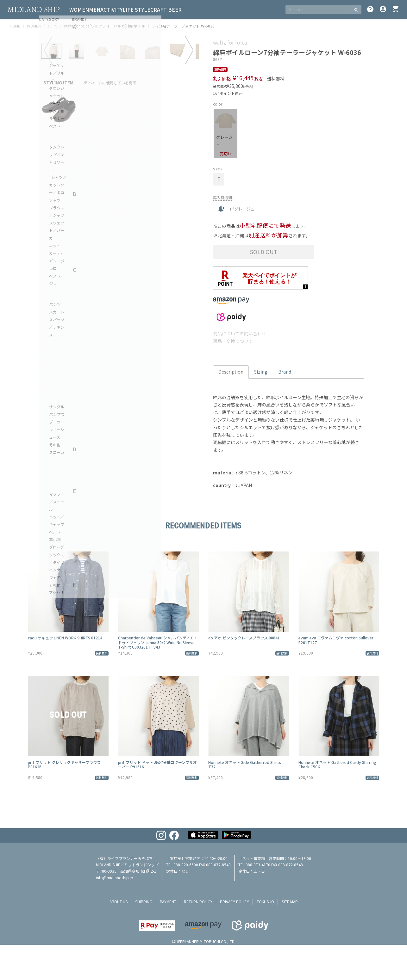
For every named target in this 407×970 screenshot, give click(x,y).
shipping (143, 901)
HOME (15, 25)
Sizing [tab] (260, 372)
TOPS (52, 25)
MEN (102, 9)
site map (290, 901)
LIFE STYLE (154, 9)
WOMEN (81, 9)
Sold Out (263, 252)
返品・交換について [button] (233, 341)
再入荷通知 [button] (222, 197)
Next (189, 130)
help (370, 9)
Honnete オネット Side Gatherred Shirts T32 (244, 764)
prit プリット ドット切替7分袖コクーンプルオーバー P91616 (157, 764)
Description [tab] (230, 372)
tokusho (265, 901)
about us (119, 901)
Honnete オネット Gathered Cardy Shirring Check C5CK (337, 764)
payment (168, 901)
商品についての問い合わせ (239, 333)
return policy (198, 901)
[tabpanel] (119, 118)
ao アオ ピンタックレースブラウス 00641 (244, 637)
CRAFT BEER (188, 9)
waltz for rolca (230, 42)
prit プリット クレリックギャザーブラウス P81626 (64, 764)
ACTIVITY (124, 9)
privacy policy (234, 901)
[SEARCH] (318, 9)
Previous (48, 130)
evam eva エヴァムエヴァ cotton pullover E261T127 (335, 640)
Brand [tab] (284, 372)
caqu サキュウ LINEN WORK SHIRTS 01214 (65, 637)
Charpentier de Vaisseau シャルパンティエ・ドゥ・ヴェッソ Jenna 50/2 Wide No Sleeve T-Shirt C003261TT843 (157, 642)
